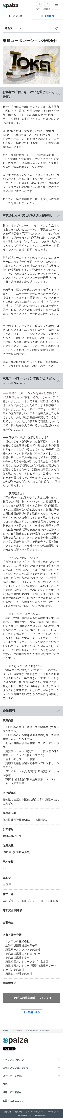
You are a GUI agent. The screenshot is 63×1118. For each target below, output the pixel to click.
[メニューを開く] (56, 6)
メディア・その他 (12, 1076)
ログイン (38, 9)
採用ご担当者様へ (12, 1092)
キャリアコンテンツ (13, 1059)
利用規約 (18, 1112)
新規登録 (47, 9)
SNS (5, 1084)
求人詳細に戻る (31, 1012)
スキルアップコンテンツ (16, 1067)
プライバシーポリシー (34, 1112)
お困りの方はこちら (13, 1100)
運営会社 (7, 1112)
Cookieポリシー (53, 1112)
